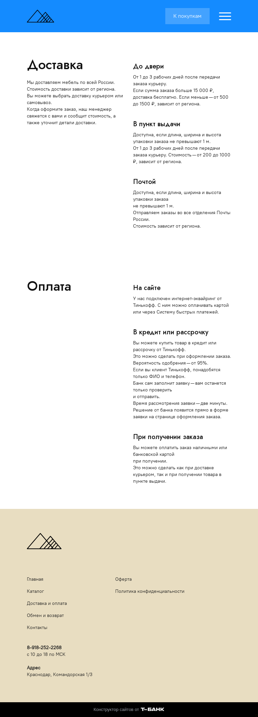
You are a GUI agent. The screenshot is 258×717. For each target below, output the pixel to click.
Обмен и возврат (45, 615)
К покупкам (187, 16)
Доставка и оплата (47, 603)
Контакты (37, 627)
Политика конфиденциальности (149, 591)
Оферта (123, 579)
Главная (35, 579)
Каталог (35, 591)
